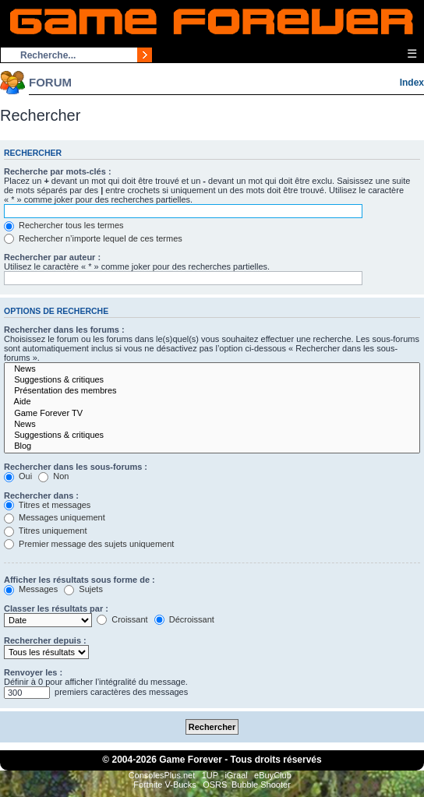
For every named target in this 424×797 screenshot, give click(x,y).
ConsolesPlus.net (162, 775)
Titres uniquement (45, 530)
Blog (212, 446)
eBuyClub (273, 775)
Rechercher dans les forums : (64, 329)
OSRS (215, 784)
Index (412, 82)
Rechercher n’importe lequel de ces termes (93, 238)
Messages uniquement (54, 517)
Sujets (83, 589)
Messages (31, 589)
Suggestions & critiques (212, 380)
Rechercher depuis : (45, 640)
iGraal (235, 775)
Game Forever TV (212, 413)
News (212, 369)
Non (53, 476)
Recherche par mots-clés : (57, 171)
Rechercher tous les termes (64, 225)
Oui (18, 476)
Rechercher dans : (41, 495)
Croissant (122, 619)
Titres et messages (47, 505)
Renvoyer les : (33, 672)
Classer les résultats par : (56, 608)
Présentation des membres (212, 391)
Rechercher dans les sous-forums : (75, 466)
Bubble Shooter (261, 784)
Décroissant (184, 619)
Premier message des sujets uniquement (89, 543)
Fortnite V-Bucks (164, 784)
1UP (210, 775)
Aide (212, 402)
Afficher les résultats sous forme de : (79, 579)
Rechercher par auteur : (52, 257)
